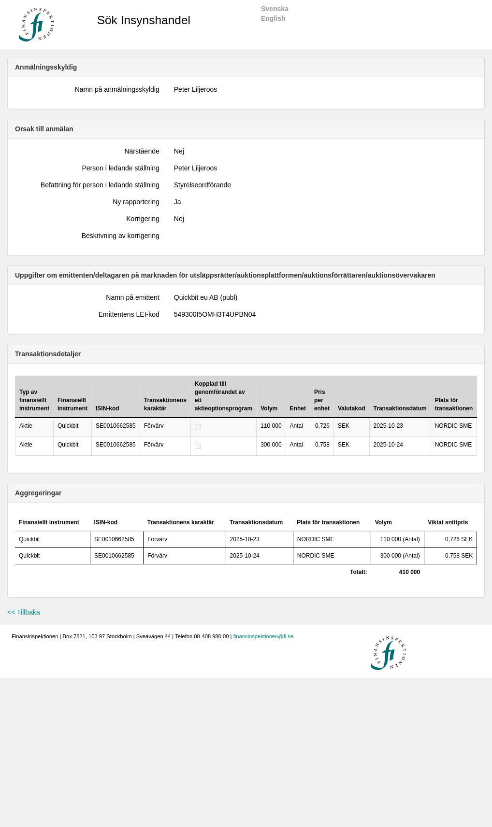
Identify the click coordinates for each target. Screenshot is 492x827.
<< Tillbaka (23, 612)
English (273, 18)
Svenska (275, 9)
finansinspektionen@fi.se (263, 636)
